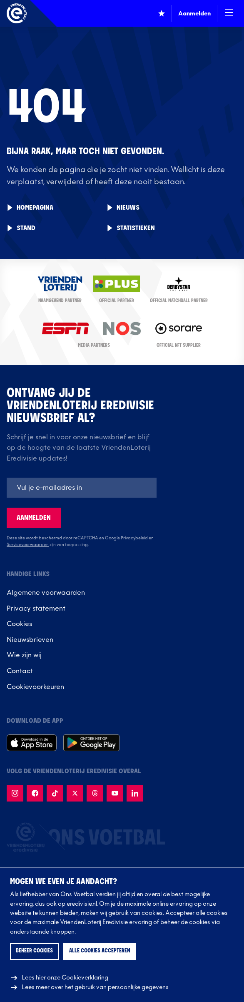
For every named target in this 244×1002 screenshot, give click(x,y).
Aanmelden (34, 518)
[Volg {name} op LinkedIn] (135, 793)
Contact (20, 671)
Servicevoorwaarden (28, 545)
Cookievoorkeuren (35, 686)
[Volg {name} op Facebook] (35, 793)
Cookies (19, 624)
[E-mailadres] (82, 488)
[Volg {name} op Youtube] (115, 793)
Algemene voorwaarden (46, 592)
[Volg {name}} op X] (75, 793)
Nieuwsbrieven (30, 639)
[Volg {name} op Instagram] (15, 793)
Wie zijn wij (24, 655)
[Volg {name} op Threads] (95, 793)
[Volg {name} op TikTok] (55, 793)
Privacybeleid (134, 538)
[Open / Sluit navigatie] (229, 13)
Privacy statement (36, 608)
